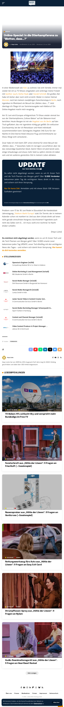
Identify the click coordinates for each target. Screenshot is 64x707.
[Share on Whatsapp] (40, 349)
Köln (25, 88)
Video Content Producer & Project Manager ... (30, 326)
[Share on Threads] (50, 349)
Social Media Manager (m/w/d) (24, 281)
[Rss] (61, 357)
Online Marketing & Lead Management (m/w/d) (30, 272)
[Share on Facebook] (31, 349)
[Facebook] (53, 357)
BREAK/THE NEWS (12, 409)
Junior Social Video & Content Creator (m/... (29, 299)
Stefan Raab (23, 94)
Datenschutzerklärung (29, 202)
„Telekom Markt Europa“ (24, 213)
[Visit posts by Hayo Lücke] (6, 44)
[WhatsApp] (36, 687)
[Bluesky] (39, 687)
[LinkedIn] (30, 687)
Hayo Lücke (14, 44)
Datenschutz (38, 703)
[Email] (60, 349)
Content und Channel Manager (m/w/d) (27, 317)
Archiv (8, 31)
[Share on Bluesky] (55, 349)
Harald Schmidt (39, 94)
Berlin (53, 100)
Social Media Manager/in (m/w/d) (25, 290)
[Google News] (24, 687)
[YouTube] (55, 357)
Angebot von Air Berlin (41, 121)
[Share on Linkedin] (45, 349)
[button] (56, 702)
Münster (5, 100)
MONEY (18, 459)
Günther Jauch (11, 94)
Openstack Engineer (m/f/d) (23, 263)
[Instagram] (58, 357)
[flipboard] (33, 687)
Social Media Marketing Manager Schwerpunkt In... (32, 308)
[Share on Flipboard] (35, 349)
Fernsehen (13, 341)
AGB (48, 202)
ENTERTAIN (23, 409)
